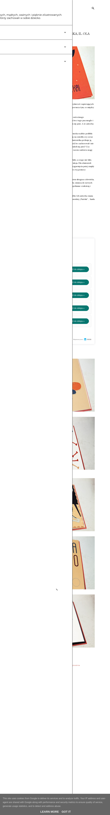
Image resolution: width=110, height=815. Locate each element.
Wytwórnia (75, 665)
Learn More (49, 811)
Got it (66, 811)
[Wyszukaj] (93, 7)
